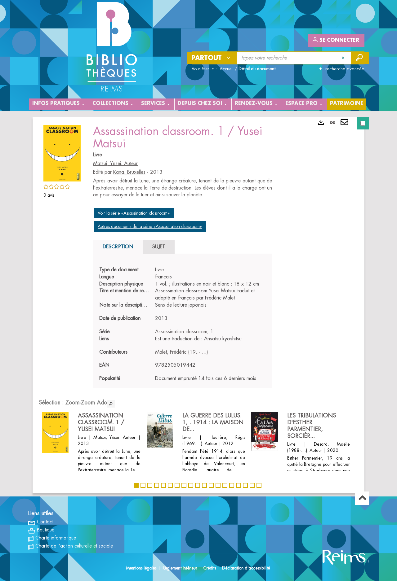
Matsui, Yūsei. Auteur (115, 163)
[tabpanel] (182, 324)
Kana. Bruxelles (129, 172)
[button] (62, 152)
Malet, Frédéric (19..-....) (181, 352)
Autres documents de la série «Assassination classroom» (150, 226)
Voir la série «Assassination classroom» (134, 213)
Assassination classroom (181, 331)
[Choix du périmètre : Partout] (212, 58)
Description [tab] (118, 246)
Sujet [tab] (158, 246)
